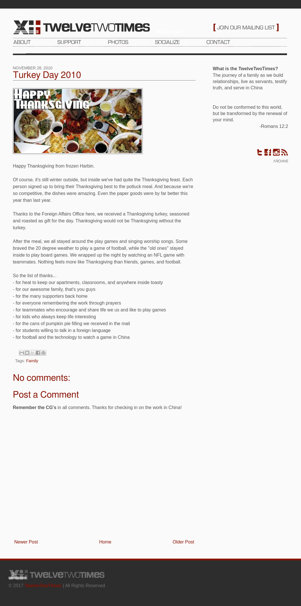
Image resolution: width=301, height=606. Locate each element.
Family (32, 361)
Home (105, 541)
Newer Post (26, 541)
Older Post (183, 541)
